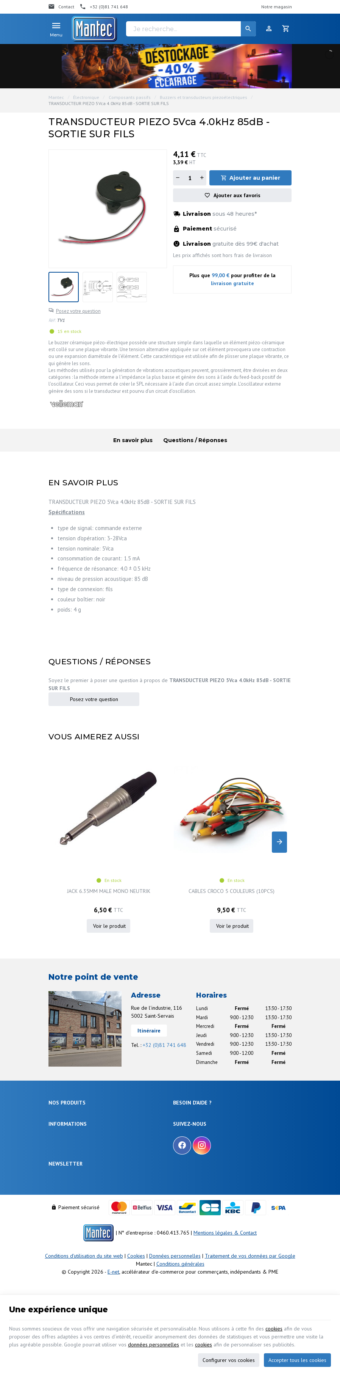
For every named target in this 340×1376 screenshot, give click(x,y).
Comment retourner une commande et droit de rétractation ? (221, 1096)
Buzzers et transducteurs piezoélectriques (203, 97)
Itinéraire (149, 988)
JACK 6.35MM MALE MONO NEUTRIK (87, 853)
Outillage (58, 1111)
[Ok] (282, 1238)
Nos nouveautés (65, 1184)
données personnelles (153, 1344)
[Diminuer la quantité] (177, 177)
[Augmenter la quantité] (201, 177)
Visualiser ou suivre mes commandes (212, 1108)
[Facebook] (182, 1173)
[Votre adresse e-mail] (170, 1238)
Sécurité (57, 1092)
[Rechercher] (248, 28)
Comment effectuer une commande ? (212, 1074)
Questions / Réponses (195, 440)
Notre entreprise (65, 1166)
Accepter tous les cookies (297, 1360)
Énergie (56, 1083)
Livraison (182, 1083)
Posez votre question (78, 311)
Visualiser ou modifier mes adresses (211, 1117)
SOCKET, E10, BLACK (262, 849)
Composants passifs (130, 97)
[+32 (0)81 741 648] (104, 7)
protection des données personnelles (107, 1259)
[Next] (279, 821)
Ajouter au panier (254, 177)
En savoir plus (133, 440)
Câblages (58, 1120)
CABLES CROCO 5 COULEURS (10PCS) (175, 853)
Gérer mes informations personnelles (212, 1127)
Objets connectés (66, 1102)
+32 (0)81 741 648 (164, 1002)
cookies (273, 1328)
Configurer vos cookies (229, 1360)
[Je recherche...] (191, 28)
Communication (64, 1129)
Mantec (56, 97)
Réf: (52, 320)
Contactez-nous (64, 1193)
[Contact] (61, 7)
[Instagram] (202, 1173)
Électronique (86, 97)
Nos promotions (64, 1175)
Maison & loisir (64, 1138)
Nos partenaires (64, 1202)
